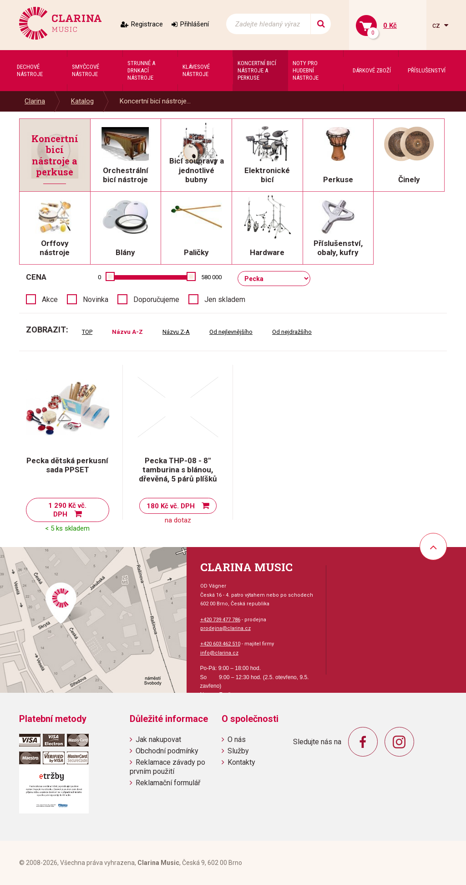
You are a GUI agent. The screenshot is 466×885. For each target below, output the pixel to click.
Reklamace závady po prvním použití (167, 766)
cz (437, 25)
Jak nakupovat (158, 739)
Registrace (147, 24)
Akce (50, 299)
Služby (238, 751)
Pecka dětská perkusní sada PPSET (67, 465)
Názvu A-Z (127, 331)
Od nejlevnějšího (231, 331)
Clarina (35, 101)
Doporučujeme (156, 299)
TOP (87, 331)
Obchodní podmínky (167, 751)
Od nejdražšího (292, 331)
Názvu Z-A (176, 331)
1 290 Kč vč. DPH (67, 509)
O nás (237, 739)
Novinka (95, 299)
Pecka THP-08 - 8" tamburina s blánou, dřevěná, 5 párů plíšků (178, 469)
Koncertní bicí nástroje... (155, 101)
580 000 (211, 277)
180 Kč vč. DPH (171, 506)
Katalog (82, 101)
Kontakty (241, 762)
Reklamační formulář (168, 782)
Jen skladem (224, 299)
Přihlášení (194, 24)
